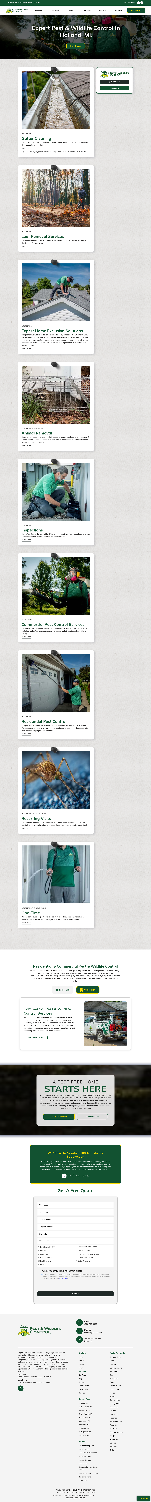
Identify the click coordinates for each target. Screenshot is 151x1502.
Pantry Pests (115, 1404)
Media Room (84, 1386)
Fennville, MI (84, 1435)
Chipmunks (114, 1389)
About (81, 1361)
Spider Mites (115, 1400)
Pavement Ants (116, 1421)
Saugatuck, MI (84, 1410)
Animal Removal (85, 1460)
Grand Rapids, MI (85, 1414)
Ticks (112, 1450)
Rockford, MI (84, 1425)
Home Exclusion (85, 1456)
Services (82, 1371)
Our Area (82, 1375)
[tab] (62, 990)
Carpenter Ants (116, 1368)
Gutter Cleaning (85, 1449)
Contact (82, 1382)
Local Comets (79, 1498)
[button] (40, 10)
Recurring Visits (85, 1477)
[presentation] (55, 1283)
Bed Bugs (114, 1371)
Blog (80, 1379)
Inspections (83, 1464)
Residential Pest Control (88, 1473)
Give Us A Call (92, 1117)
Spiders (113, 1443)
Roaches (113, 1418)
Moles (112, 1393)
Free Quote (75, 46)
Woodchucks (115, 1439)
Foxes (112, 1396)
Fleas (112, 1382)
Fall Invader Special (86, 1446)
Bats (111, 1375)
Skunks (113, 1411)
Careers (82, 1393)
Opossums (114, 1414)
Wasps (112, 1436)
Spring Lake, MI (85, 1432)
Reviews (82, 1364)
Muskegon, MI (84, 1421)
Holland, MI (83, 1403)
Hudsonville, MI (85, 1417)
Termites (113, 1446)
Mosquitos (114, 1379)
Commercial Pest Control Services (88, 1468)
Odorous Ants (115, 1386)
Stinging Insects (116, 1432)
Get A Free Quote (36, 1037)
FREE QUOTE (136, 10)
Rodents (113, 1425)
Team (81, 1368)
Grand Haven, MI (85, 1407)
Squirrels (113, 1429)
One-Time (82, 1480)
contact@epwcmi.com (93, 1333)
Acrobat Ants (115, 1357)
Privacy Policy (63, 1278)
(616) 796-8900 (129, 3)
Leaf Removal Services (88, 1453)
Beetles (113, 1364)
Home (81, 1357)
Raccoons (114, 1407)
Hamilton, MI (84, 1428)
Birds (112, 1361)
